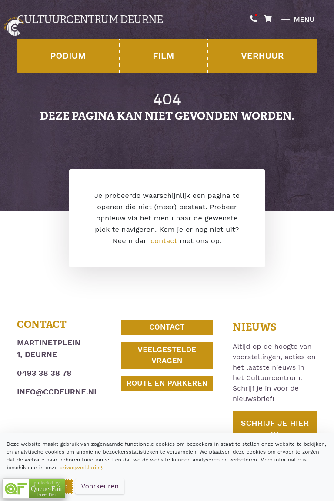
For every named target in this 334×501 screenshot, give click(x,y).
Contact (167, 327)
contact (163, 241)
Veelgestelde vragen (167, 355)
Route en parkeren (167, 383)
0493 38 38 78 (44, 372)
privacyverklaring (80, 467)
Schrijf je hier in (275, 428)
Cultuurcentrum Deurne (90, 19)
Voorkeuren (100, 486)
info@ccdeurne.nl (58, 391)
